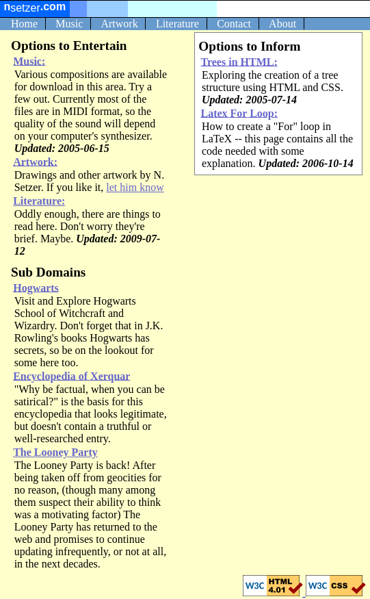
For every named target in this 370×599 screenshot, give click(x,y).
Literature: (39, 201)
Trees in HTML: (238, 61)
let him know (134, 187)
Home (24, 23)
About (282, 23)
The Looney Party (55, 452)
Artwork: (35, 161)
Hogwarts (36, 287)
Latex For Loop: (239, 112)
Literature (177, 23)
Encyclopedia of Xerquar (71, 375)
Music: (29, 60)
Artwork (119, 23)
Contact (234, 23)
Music (69, 23)
